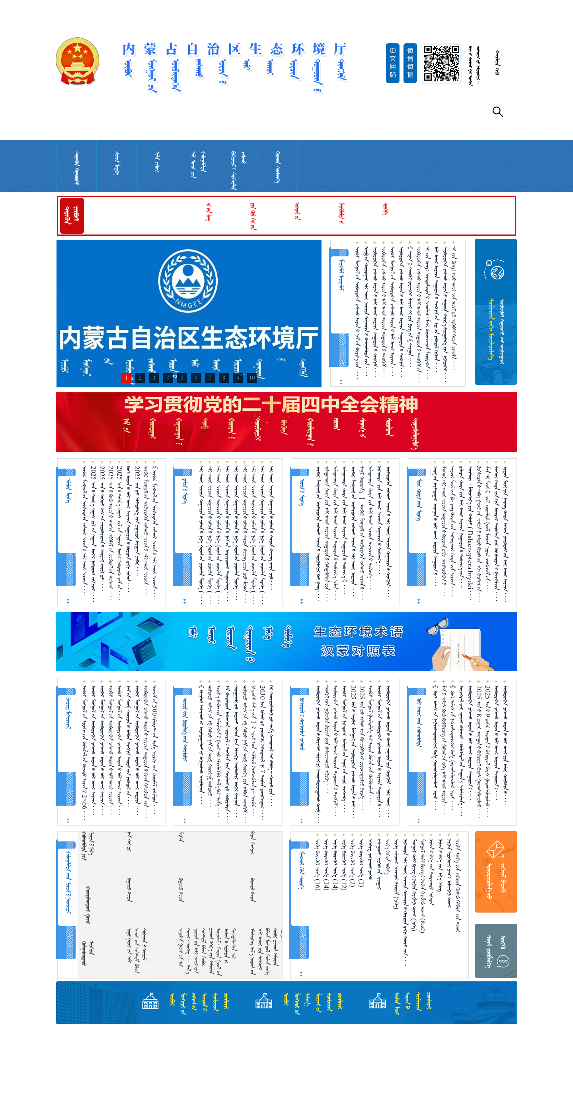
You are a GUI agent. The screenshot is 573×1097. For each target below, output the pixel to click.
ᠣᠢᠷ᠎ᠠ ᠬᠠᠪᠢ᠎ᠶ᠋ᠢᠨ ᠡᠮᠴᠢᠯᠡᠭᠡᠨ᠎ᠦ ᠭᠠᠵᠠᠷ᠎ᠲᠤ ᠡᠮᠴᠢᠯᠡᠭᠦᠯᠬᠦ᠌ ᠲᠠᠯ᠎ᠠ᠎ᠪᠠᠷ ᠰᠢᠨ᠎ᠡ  (218, 751)
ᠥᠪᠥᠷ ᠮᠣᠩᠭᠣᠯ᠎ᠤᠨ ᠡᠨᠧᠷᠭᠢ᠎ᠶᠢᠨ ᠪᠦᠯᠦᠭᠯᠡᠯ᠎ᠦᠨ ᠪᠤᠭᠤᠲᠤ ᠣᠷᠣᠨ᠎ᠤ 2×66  (84, 752)
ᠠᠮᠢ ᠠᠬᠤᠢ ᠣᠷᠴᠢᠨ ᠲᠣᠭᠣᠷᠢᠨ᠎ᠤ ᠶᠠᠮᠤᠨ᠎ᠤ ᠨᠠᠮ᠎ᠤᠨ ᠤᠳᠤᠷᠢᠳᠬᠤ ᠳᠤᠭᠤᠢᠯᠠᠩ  (227, 533)
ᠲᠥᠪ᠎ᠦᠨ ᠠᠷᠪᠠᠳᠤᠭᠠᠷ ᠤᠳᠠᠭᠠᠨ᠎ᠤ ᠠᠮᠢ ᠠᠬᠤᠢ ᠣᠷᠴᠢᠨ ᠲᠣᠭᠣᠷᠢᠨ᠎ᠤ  (435, 526)
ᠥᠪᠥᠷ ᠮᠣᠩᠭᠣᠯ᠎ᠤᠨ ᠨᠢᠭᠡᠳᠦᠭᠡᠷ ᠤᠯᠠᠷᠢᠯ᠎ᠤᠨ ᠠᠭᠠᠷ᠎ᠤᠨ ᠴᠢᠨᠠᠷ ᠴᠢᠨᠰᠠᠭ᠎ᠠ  (344, 748)
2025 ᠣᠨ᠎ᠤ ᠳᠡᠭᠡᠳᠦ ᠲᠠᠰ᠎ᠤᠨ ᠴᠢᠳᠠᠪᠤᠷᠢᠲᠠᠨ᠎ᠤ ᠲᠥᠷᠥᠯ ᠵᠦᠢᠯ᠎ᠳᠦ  (102, 528)
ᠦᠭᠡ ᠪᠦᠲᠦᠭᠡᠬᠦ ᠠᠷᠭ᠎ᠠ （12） (344, 865)
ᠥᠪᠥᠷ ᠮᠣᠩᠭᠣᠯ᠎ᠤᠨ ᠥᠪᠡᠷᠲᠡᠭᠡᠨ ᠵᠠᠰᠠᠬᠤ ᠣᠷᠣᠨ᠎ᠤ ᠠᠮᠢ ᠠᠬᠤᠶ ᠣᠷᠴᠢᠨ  (353, 531)
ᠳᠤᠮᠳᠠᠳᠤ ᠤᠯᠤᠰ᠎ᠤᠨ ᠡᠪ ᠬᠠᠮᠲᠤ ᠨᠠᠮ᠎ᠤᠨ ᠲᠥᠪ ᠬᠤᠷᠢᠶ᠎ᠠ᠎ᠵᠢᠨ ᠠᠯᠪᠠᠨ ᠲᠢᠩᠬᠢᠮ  (245, 754)
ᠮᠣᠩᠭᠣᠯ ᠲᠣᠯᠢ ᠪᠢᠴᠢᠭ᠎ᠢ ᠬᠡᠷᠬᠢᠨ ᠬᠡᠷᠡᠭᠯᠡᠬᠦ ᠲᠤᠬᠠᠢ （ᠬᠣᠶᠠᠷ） (423, 886)
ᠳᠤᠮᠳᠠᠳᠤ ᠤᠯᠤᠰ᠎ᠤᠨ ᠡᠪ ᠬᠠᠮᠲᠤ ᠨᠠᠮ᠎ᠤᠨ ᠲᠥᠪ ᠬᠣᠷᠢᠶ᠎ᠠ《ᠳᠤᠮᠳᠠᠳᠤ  (210, 746)
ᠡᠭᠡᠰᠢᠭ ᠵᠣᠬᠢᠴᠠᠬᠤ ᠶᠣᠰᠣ (370, 859)
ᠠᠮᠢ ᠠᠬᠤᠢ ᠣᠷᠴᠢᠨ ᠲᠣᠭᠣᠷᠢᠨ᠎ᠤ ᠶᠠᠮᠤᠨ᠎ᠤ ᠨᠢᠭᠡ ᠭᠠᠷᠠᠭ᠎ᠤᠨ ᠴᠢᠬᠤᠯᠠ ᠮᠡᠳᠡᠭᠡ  (236, 533)
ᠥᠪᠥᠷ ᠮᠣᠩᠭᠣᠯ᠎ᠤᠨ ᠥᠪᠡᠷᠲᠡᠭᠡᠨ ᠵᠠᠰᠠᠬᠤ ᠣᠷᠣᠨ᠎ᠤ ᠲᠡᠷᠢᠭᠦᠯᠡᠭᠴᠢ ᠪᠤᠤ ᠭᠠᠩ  (318, 533)
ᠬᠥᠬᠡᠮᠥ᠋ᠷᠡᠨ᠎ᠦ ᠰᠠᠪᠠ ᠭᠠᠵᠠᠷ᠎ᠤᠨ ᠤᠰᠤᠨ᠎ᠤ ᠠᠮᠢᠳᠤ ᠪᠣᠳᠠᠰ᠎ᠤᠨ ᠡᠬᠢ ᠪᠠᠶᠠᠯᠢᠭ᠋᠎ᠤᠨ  (479, 534)
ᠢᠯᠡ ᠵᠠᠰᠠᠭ (157, 161)
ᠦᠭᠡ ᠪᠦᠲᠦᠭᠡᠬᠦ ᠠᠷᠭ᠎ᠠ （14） (326, 865)
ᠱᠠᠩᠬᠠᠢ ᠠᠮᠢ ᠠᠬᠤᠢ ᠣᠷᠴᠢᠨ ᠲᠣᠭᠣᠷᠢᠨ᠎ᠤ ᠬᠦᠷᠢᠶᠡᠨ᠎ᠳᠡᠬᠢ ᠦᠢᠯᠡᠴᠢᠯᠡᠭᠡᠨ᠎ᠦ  (444, 531)
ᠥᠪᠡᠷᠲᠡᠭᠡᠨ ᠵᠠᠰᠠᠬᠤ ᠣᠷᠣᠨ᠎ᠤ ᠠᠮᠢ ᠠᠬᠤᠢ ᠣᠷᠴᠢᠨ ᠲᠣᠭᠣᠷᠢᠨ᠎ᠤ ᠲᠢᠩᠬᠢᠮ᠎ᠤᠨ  (419, 314)
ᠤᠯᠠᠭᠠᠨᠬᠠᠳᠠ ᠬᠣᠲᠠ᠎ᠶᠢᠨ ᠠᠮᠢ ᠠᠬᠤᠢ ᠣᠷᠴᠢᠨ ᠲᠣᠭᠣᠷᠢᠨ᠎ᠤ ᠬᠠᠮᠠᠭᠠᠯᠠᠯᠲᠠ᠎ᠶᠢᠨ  (327, 533)
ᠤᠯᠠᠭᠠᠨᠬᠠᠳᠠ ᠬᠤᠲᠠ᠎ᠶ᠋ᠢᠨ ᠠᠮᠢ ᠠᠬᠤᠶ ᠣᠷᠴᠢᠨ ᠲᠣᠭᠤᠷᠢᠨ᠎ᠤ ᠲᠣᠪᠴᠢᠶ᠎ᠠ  (370, 527)
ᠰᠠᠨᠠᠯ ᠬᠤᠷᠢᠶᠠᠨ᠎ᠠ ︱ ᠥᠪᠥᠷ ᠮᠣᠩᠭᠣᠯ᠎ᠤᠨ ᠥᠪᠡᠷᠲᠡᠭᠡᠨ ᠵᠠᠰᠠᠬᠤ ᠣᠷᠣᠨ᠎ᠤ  (362, 533)
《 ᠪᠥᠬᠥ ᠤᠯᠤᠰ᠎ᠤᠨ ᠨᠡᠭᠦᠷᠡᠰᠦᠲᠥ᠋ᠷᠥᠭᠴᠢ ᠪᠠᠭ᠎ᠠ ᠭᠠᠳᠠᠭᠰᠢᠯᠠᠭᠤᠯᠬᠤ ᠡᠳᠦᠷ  (435, 747)
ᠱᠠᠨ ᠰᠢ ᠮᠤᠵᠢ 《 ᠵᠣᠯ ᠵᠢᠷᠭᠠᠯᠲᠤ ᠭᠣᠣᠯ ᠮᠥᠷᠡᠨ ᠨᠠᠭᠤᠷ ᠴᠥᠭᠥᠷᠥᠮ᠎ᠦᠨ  (487, 528)
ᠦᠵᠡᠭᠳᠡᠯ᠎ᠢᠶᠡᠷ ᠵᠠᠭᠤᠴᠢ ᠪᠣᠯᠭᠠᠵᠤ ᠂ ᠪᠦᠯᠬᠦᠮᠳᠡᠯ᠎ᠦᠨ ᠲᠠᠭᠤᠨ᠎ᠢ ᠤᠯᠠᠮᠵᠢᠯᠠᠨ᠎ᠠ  (461, 750)
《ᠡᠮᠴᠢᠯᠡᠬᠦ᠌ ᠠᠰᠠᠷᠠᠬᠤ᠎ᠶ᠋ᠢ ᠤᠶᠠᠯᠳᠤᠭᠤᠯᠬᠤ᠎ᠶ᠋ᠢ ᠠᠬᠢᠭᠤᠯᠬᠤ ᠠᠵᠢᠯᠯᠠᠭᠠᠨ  (201, 744)
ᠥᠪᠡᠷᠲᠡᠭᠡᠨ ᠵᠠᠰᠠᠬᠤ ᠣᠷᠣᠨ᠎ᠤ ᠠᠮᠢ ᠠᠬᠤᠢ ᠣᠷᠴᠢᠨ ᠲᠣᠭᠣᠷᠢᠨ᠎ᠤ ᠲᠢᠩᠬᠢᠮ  (375, 311)
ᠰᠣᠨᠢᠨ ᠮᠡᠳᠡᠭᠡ (117, 163)
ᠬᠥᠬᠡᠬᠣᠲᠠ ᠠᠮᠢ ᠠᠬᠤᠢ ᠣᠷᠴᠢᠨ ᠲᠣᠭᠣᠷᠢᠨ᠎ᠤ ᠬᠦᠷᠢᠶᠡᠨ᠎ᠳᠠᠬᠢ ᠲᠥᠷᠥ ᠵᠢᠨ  (405, 902)
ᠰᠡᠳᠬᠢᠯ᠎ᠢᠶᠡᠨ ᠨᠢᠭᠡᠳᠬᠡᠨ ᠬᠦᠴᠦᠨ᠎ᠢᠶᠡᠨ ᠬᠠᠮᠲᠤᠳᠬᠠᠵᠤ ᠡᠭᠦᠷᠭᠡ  (327, 739)
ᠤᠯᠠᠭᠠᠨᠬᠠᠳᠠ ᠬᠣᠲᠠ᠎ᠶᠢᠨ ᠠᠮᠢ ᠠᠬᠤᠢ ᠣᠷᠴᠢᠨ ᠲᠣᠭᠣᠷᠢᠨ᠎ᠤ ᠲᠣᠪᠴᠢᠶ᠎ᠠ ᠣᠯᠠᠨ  (335, 533)
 (187, 836)
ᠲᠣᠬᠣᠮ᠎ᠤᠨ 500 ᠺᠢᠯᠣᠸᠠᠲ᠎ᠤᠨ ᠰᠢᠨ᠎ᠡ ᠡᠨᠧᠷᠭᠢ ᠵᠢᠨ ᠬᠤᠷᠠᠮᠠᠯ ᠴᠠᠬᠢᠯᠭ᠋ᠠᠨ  (154, 749)
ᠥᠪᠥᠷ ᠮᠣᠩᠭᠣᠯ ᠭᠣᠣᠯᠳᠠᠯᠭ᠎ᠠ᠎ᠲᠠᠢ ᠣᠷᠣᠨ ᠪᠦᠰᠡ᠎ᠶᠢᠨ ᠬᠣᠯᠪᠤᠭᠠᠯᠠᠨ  (370, 744)
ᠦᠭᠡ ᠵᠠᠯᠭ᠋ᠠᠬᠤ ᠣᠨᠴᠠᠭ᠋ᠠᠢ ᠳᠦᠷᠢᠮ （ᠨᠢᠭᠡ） (396, 874)
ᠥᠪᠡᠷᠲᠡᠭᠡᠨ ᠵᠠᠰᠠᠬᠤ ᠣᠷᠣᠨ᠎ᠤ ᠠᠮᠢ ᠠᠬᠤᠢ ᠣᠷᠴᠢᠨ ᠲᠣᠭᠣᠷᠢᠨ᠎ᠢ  (470, 742)
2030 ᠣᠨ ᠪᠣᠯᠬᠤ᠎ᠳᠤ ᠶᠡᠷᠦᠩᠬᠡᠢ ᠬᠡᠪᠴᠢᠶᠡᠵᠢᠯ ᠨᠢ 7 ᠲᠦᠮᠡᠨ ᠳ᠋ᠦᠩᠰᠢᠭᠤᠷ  (262, 752)
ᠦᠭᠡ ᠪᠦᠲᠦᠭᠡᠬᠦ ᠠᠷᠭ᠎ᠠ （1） (361, 863)
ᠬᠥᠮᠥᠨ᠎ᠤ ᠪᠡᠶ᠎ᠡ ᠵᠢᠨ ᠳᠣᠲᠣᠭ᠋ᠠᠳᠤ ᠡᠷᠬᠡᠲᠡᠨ (431, 872)
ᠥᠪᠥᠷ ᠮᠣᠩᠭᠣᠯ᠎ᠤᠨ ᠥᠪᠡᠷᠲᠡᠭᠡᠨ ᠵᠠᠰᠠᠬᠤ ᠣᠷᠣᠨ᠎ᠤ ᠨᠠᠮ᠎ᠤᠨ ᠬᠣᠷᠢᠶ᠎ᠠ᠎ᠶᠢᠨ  (357, 312)
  (258, 842)
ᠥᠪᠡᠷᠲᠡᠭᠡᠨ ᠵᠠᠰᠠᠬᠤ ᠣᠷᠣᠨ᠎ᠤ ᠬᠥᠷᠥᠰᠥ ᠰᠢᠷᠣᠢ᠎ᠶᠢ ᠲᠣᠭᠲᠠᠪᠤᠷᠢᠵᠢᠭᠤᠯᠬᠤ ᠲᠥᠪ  (318, 754)
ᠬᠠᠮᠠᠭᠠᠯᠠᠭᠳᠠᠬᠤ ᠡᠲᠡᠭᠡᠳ (87, 953)
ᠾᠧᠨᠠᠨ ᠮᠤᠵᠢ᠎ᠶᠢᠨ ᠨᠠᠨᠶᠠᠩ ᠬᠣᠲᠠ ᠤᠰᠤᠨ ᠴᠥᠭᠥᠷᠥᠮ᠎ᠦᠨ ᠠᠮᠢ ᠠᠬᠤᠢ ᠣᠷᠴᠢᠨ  (505, 534)
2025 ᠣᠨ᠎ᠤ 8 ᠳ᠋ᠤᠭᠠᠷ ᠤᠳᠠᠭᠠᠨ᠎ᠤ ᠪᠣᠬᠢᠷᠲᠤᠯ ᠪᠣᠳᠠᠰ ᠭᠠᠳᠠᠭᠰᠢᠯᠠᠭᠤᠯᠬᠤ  (479, 751)
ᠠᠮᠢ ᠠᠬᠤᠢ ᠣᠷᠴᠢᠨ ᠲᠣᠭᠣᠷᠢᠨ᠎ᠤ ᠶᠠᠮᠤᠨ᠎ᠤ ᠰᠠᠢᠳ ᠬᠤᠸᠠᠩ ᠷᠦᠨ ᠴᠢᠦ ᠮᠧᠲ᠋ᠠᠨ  (245, 534)
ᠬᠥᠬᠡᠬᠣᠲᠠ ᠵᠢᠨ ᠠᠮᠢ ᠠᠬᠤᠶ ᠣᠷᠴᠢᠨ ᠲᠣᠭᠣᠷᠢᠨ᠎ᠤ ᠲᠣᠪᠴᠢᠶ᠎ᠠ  (379, 520)
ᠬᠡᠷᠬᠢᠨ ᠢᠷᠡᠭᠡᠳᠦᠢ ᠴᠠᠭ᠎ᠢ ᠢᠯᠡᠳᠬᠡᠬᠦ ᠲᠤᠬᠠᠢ (449, 873)
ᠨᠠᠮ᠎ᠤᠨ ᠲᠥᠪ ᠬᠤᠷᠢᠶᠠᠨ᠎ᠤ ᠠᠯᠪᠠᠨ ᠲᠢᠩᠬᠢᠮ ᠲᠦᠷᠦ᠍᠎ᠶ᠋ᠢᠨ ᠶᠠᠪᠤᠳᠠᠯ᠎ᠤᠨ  (128, 745)
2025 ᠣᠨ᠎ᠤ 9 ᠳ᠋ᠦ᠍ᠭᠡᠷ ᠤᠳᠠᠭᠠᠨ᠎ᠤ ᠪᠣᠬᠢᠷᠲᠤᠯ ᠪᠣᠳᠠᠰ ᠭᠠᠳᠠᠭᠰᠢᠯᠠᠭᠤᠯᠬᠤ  (487, 751)
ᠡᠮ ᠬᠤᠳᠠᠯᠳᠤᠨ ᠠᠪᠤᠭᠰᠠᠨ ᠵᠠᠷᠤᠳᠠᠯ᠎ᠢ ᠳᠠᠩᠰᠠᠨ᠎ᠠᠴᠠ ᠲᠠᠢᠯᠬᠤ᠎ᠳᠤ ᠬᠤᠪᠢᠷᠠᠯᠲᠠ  (227, 753)
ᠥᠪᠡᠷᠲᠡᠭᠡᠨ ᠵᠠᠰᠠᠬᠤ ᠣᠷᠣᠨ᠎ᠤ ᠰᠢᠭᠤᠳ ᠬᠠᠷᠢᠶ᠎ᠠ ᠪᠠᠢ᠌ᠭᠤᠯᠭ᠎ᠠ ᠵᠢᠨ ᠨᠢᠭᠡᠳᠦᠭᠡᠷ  (445, 314)
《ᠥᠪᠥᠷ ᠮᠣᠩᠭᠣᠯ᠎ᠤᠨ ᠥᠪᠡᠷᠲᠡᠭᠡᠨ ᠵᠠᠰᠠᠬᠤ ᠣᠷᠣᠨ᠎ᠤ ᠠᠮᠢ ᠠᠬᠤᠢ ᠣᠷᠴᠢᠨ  (154, 532)
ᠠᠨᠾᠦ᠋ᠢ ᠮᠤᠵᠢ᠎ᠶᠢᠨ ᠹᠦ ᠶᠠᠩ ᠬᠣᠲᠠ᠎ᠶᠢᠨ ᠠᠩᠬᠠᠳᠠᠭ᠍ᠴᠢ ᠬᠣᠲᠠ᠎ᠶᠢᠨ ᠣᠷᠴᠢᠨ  (452, 531)
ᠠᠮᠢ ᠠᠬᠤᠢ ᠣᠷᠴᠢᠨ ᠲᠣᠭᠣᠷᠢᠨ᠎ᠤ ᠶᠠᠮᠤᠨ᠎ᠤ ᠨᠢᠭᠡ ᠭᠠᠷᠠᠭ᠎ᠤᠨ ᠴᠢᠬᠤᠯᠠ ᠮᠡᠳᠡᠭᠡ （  (201, 535)
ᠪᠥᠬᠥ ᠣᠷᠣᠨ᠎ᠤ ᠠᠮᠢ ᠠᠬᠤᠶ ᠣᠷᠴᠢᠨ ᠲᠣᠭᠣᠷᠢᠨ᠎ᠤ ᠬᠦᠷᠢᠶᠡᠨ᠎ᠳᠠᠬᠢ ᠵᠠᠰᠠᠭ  (128, 529)
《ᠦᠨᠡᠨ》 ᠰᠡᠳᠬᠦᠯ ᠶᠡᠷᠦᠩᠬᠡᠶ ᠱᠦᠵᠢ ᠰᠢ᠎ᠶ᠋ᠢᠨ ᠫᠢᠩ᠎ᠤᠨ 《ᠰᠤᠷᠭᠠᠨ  (410, 306)
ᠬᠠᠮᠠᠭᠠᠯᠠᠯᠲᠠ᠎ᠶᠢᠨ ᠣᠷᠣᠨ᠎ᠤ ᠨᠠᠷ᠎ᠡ (87, 846)
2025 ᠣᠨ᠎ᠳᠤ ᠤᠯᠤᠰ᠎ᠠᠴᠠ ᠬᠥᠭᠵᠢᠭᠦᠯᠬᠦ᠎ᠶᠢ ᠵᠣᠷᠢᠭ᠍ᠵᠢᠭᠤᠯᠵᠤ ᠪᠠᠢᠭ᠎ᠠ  (362, 747)
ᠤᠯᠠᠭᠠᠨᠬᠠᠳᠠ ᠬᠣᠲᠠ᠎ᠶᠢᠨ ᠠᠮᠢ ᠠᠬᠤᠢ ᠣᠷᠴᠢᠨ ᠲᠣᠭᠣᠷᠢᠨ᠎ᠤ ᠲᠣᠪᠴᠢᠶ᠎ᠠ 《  (344, 530)
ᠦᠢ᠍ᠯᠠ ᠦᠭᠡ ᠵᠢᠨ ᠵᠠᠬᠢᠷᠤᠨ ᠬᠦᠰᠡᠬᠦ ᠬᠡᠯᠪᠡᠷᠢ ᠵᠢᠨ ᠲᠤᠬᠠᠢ (458, 885)
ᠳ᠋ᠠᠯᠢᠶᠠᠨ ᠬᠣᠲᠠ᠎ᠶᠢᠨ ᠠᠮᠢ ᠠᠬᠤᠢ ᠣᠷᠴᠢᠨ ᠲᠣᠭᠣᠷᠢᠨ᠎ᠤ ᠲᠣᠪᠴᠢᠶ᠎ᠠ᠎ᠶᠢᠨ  (461, 527)
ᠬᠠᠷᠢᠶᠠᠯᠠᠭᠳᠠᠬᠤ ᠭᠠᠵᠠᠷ (88, 905)
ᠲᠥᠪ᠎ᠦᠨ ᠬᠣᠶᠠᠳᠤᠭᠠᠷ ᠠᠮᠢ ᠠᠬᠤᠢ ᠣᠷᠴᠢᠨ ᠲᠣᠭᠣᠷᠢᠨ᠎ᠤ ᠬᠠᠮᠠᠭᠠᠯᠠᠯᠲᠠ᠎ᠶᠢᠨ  (366, 311)
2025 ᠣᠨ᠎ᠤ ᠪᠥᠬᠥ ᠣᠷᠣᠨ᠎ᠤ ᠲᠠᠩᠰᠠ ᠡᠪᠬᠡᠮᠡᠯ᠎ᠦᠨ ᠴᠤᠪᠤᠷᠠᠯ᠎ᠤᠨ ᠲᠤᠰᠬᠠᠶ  (111, 533)
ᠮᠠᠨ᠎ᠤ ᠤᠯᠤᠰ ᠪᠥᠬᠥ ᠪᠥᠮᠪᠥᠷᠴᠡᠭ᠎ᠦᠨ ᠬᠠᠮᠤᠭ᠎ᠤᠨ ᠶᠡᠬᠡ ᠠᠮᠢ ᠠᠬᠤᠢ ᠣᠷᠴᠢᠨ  (444, 749)
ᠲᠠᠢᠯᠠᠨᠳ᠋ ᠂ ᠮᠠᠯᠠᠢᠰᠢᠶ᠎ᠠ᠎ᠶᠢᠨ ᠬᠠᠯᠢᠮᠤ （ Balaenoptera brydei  (470, 533)
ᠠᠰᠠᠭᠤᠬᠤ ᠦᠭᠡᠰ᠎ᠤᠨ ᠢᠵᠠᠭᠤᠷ (379, 864)
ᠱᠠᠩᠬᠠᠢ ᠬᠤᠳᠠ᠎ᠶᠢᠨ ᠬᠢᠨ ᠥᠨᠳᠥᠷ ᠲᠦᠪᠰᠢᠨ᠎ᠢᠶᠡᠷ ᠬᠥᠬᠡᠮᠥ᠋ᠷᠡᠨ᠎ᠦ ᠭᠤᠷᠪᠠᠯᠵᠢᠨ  (496, 533)
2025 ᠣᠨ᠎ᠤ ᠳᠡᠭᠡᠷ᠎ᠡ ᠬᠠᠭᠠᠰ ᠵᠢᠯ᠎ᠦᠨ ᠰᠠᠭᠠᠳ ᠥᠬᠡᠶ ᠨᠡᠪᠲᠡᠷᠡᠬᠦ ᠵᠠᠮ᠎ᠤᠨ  (119, 533)
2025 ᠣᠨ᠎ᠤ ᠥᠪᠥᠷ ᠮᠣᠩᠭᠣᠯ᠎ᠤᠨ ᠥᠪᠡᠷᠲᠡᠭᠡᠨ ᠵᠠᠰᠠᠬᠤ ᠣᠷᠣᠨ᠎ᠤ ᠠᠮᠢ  (353, 751)
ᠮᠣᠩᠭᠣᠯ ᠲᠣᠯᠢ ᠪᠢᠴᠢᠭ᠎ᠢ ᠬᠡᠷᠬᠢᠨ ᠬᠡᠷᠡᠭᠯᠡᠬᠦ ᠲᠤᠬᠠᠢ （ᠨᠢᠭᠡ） (414, 885)
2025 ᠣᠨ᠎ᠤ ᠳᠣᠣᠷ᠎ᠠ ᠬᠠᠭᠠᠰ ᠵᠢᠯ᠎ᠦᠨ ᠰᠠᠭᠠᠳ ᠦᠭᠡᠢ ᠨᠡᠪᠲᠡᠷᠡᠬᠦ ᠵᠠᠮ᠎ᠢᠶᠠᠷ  (93, 534)
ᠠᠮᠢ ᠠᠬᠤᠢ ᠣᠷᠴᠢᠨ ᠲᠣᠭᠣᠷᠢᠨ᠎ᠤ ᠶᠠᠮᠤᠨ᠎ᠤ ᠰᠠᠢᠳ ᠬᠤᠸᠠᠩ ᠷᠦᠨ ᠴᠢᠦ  (271, 528)
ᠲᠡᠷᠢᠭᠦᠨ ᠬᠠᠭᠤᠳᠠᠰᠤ (76, 168)
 (83, 838)
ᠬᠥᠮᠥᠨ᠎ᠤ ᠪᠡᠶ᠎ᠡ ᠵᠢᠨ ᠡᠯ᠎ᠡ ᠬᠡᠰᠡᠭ (440, 865)
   (135, 841)
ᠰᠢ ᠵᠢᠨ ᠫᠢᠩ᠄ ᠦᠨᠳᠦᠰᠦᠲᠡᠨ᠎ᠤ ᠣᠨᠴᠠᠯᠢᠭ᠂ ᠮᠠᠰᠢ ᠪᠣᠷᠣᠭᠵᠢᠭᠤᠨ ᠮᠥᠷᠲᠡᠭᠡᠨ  (427, 312)
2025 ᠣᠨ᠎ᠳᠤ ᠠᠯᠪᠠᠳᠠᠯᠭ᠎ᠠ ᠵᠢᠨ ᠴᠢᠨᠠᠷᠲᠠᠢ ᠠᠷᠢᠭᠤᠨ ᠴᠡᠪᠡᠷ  (137, 521)
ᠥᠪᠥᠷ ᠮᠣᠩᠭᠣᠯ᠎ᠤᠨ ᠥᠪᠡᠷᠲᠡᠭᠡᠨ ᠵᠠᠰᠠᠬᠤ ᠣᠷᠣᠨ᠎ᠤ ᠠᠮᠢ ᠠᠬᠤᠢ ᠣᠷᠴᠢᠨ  (392, 311)
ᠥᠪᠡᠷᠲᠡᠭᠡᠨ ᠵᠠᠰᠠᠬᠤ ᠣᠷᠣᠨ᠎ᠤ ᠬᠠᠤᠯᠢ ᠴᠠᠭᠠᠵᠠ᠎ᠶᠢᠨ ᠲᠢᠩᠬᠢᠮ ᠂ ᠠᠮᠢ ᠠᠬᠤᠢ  (388, 751)
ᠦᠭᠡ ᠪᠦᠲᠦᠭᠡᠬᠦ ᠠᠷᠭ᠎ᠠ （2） (353, 863)
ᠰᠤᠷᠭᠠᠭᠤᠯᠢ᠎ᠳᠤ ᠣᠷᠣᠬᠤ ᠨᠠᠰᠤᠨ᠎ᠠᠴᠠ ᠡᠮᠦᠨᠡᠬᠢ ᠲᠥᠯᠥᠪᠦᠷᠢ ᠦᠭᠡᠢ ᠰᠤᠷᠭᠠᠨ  (236, 751)
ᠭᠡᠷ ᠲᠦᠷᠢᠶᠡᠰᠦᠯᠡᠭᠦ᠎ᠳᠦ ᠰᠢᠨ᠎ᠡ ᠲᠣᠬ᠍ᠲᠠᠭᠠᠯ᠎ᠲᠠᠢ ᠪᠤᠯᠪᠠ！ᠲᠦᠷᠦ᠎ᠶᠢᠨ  (271, 745)
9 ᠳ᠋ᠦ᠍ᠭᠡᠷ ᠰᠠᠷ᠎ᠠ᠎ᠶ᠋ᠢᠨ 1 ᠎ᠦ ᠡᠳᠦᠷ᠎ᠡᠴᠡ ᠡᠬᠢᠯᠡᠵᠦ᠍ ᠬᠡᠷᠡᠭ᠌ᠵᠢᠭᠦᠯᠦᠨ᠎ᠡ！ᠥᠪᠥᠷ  (253, 751)
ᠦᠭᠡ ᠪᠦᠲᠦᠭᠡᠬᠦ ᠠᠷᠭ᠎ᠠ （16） (318, 865)
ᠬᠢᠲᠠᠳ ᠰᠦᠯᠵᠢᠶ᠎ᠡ (277, 167)
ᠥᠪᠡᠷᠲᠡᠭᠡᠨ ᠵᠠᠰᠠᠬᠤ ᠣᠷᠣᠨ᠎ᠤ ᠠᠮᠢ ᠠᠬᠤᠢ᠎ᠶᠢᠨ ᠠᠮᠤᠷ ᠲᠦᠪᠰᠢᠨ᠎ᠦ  (505, 744)
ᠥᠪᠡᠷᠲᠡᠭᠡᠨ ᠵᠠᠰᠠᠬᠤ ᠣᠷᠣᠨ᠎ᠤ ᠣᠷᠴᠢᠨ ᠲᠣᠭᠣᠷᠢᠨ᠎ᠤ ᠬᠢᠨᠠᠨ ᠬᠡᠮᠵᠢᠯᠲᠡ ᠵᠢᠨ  (146, 751)
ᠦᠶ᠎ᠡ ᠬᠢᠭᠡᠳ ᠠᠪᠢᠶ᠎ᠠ (388, 856)
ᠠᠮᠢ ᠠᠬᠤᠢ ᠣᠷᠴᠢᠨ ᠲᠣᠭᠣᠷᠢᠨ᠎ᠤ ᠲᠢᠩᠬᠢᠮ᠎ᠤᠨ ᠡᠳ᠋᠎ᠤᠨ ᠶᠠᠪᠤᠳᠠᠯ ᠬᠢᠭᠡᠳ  (436, 309)
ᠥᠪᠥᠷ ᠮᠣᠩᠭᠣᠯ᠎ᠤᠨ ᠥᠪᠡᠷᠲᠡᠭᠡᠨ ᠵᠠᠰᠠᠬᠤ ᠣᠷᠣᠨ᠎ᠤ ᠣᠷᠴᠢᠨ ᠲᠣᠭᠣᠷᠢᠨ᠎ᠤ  (379, 751)
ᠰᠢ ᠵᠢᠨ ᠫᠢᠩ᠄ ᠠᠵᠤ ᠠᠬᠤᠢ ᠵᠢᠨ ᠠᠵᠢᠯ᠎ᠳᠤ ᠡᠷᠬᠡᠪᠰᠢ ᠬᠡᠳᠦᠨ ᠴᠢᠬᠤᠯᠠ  (454, 308)
